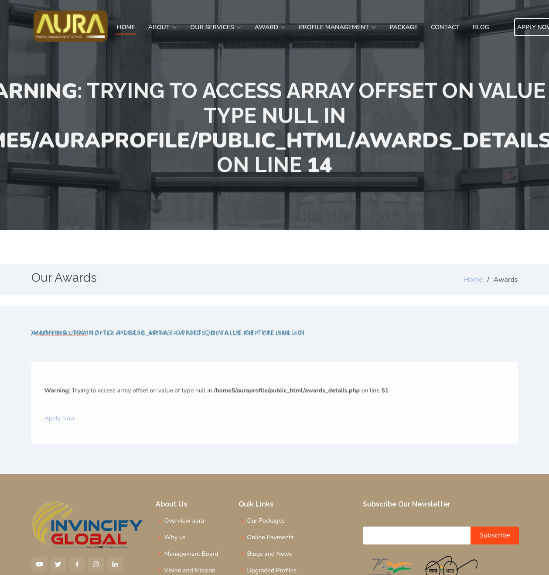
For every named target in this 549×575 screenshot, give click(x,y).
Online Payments (270, 537)
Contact (445, 27)
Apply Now (59, 433)
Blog (481, 27)
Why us (175, 537)
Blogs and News (269, 554)
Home (126, 27)
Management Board (191, 554)
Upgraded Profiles (272, 571)
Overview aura (184, 521)
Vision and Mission (189, 571)
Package (403, 27)
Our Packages (266, 521)
